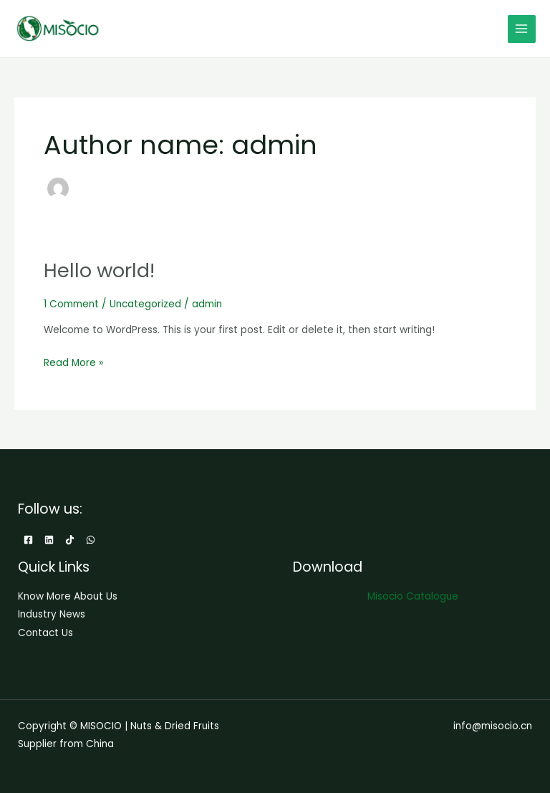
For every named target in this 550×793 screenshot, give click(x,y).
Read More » (73, 362)
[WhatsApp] (90, 539)
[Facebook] (28, 539)
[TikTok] (69, 539)
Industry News (51, 614)
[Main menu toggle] (522, 29)
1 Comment (71, 304)
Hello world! (99, 270)
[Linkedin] (49, 539)
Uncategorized (145, 304)
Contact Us (45, 633)
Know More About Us (67, 596)
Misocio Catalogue (412, 596)
